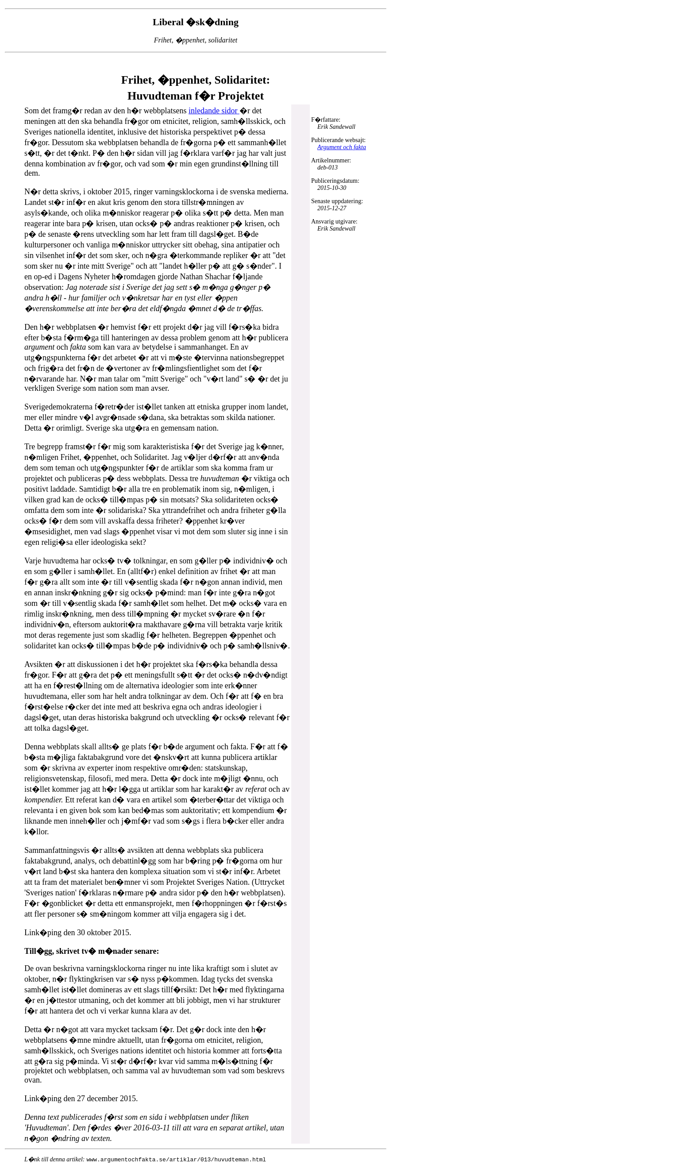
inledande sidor (214, 110)
